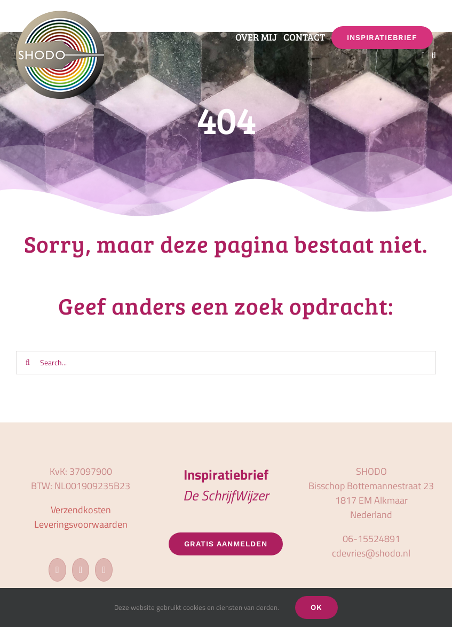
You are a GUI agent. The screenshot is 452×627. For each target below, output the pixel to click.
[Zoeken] (27, 362)
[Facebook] (57, 570)
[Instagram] (81, 570)
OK (316, 607)
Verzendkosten (81, 510)
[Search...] (226, 362)
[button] (433, 56)
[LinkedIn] (104, 570)
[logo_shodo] (60, 15)
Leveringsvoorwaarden (81, 524)
